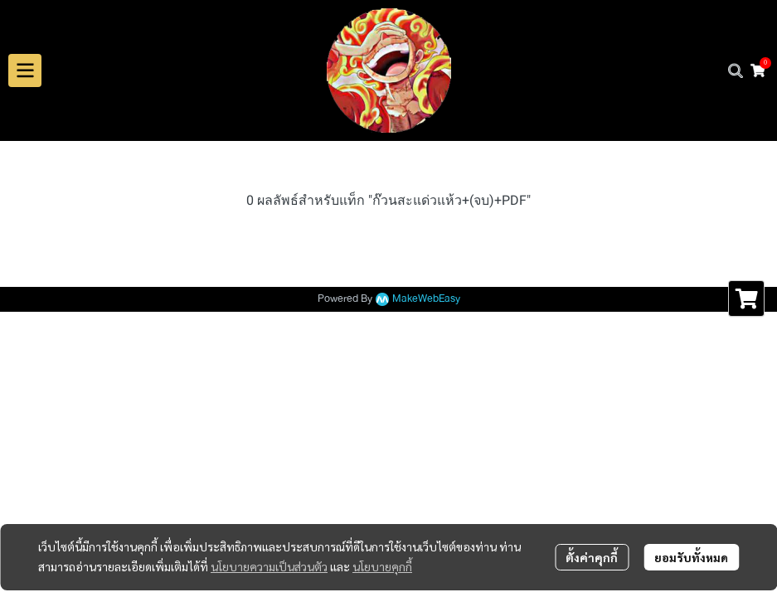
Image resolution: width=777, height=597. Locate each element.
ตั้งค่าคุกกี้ (592, 557)
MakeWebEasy (426, 299)
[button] (735, 70)
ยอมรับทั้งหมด (691, 557)
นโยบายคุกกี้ (382, 566)
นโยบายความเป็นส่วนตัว (269, 566)
